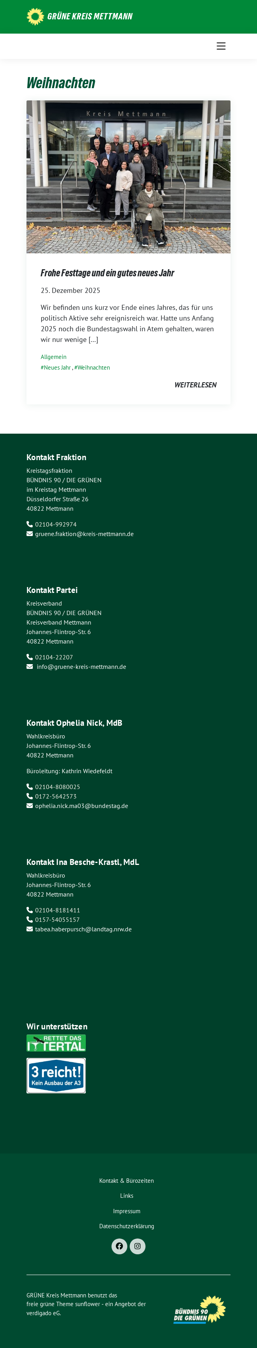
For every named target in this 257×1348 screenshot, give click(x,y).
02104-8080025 (57, 787)
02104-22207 (54, 657)
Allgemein (53, 357)
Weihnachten (93, 367)
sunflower (87, 1304)
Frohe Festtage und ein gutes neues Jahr (107, 273)
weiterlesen (195, 384)
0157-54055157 (57, 919)
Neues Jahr (57, 367)
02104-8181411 (57, 910)
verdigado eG (43, 1313)
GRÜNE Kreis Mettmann (89, 16)
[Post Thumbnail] (128, 176)
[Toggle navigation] (221, 46)
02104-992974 (56, 524)
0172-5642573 (56, 796)
